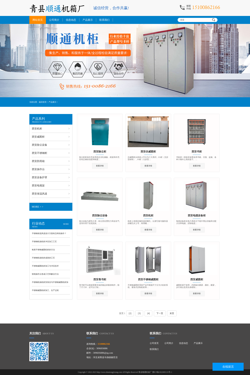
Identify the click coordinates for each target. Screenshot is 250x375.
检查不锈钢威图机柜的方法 (43, 250)
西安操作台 (38, 169)
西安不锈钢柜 (39, 153)
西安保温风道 (39, 193)
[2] (130, 313)
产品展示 (88, 19)
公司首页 (154, 343)
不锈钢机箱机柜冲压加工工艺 (44, 241)
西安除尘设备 (39, 144)
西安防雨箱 (38, 161)
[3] (139, 313)
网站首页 (38, 19)
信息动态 (71, 19)
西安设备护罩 (39, 177)
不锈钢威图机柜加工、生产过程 (45, 290)
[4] (148, 313)
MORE (66, 224)
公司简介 (54, 19)
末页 (172, 313)
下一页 (159, 313)
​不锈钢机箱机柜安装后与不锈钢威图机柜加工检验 (50, 283)
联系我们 (104, 19)
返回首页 (43, 102)
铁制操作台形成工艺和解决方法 (45, 274)
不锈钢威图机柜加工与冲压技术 (45, 266)
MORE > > (37, 206)
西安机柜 (37, 128)
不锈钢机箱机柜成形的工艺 (43, 258)
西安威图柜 (38, 136)
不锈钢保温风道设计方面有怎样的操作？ (49, 233)
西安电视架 (38, 185)
